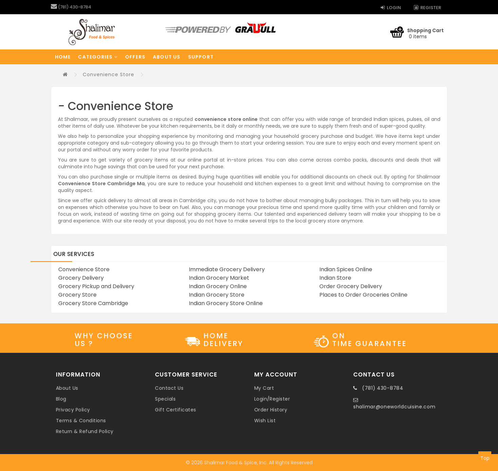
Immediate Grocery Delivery (227, 269)
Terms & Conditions (81, 420)
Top (485, 458)
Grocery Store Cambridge (93, 303)
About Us (167, 56)
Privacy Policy (73, 409)
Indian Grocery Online (218, 286)
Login (391, 7)
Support (201, 56)
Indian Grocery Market (219, 278)
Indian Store (335, 278)
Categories (97, 56)
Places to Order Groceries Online (363, 295)
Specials (165, 398)
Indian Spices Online (345, 269)
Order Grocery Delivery (350, 286)
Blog (61, 398)
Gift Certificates (175, 409)
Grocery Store (77, 295)
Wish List (265, 420)
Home (63, 56)
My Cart (264, 388)
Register (427, 7)
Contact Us (169, 388)
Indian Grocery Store (216, 295)
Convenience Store (108, 74)
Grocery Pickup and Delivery (96, 286)
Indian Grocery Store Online (226, 303)
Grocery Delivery (81, 278)
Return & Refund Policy (85, 431)
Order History (270, 409)
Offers (135, 56)
